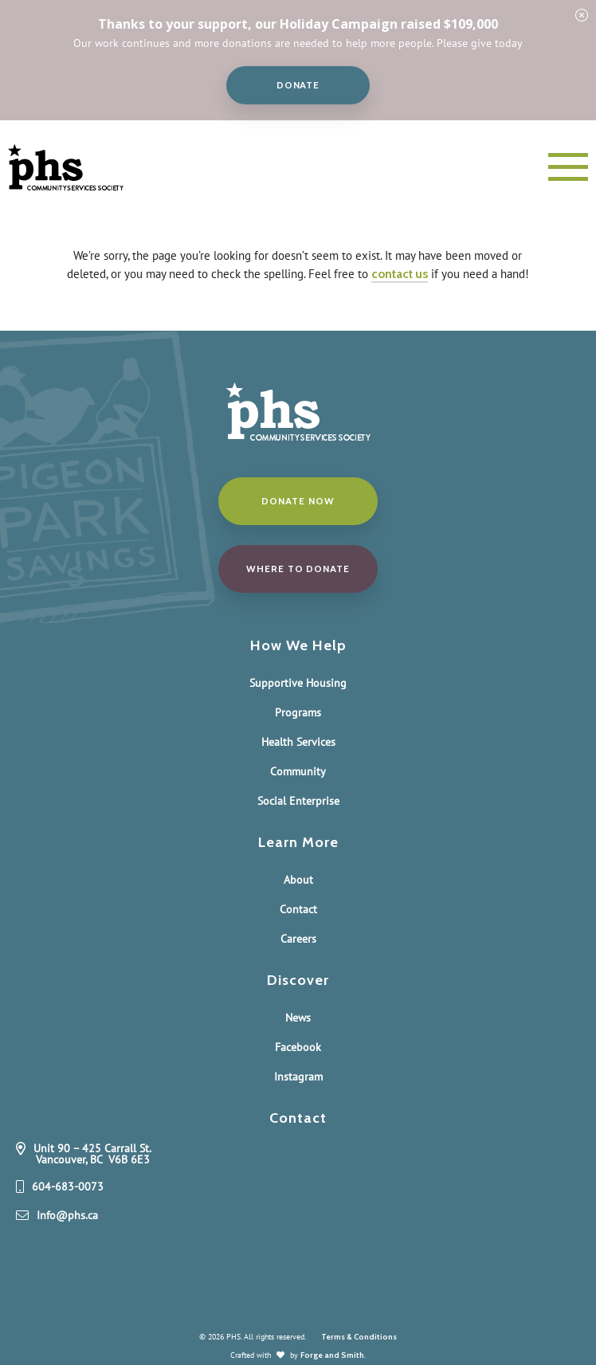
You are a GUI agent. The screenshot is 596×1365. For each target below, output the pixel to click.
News (298, 1017)
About (298, 880)
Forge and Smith (332, 1355)
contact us (399, 273)
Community (298, 771)
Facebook (298, 1047)
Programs (298, 712)
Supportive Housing (298, 683)
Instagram (298, 1076)
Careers (298, 939)
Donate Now (297, 501)
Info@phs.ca (67, 1216)
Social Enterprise (298, 801)
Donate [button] (298, 85)
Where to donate (298, 569)
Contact (298, 909)
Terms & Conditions (359, 1337)
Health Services (298, 742)
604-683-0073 (68, 1187)
